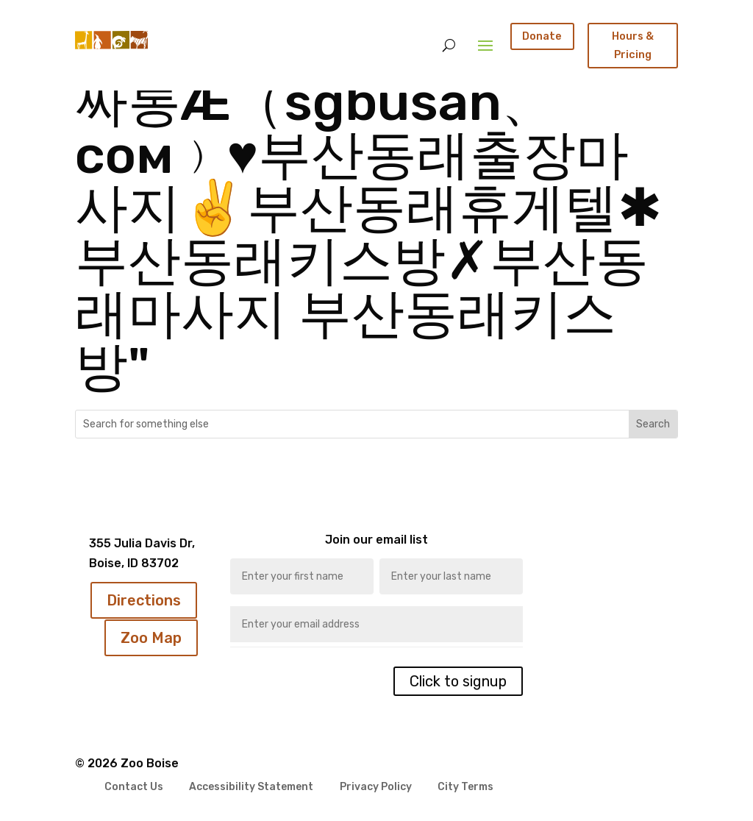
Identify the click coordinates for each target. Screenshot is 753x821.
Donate (542, 36)
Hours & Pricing (633, 45)
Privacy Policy (376, 787)
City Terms (465, 787)
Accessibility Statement (251, 787)
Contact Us (133, 787)
